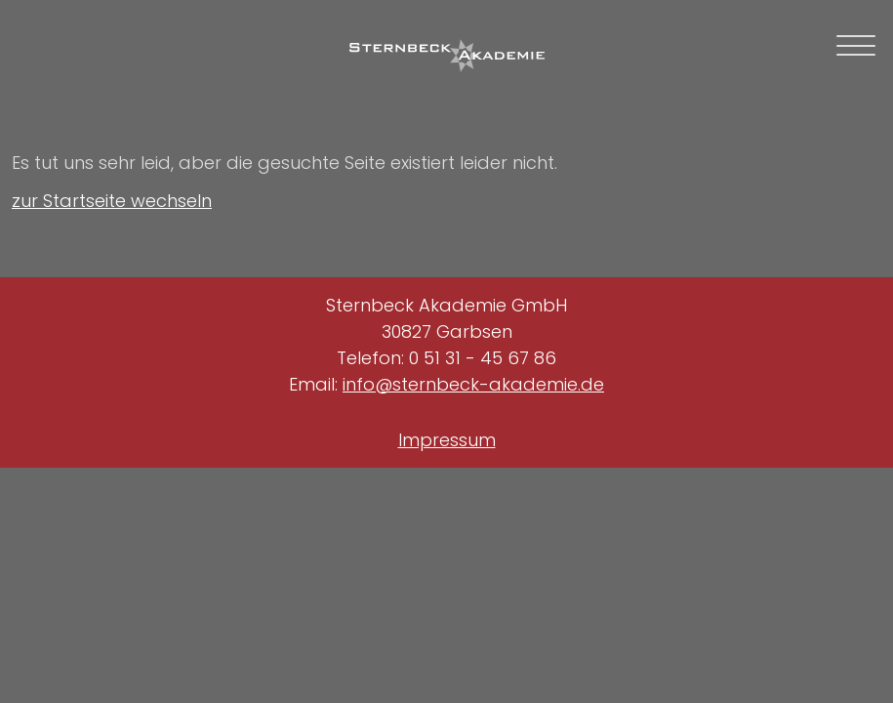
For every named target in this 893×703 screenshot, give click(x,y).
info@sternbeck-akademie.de (473, 384)
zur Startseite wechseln (112, 200)
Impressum (447, 440)
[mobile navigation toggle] (855, 45)
